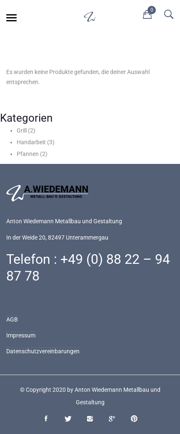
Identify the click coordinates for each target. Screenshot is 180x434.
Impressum (20, 335)
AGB (12, 319)
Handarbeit (31, 142)
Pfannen (28, 154)
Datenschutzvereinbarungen (43, 351)
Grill (22, 130)
